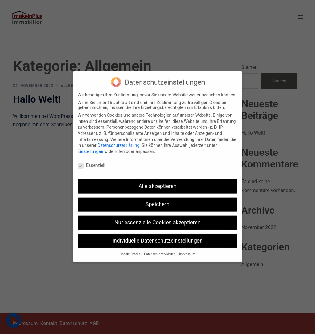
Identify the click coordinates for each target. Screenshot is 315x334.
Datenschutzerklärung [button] (160, 250)
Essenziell (91, 161)
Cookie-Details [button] (130, 250)
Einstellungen (90, 147)
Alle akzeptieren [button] (157, 183)
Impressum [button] (187, 250)
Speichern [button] (157, 201)
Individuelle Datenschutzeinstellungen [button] (157, 237)
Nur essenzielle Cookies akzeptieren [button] (157, 219)
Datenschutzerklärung (118, 141)
